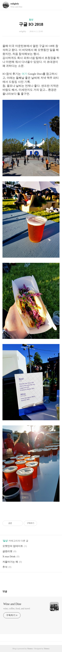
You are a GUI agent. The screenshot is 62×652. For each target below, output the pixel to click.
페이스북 (23, 580)
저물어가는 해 (10, 561)
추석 (4, 567)
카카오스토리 (31, 580)
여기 (24, 73)
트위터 (39, 580)
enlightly (14, 3)
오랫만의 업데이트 (12, 546)
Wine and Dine (12, 604)
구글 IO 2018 (31, 24)
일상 (31, 19)
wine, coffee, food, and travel (16, 608)
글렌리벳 (7, 551)
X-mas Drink (9, 556)
